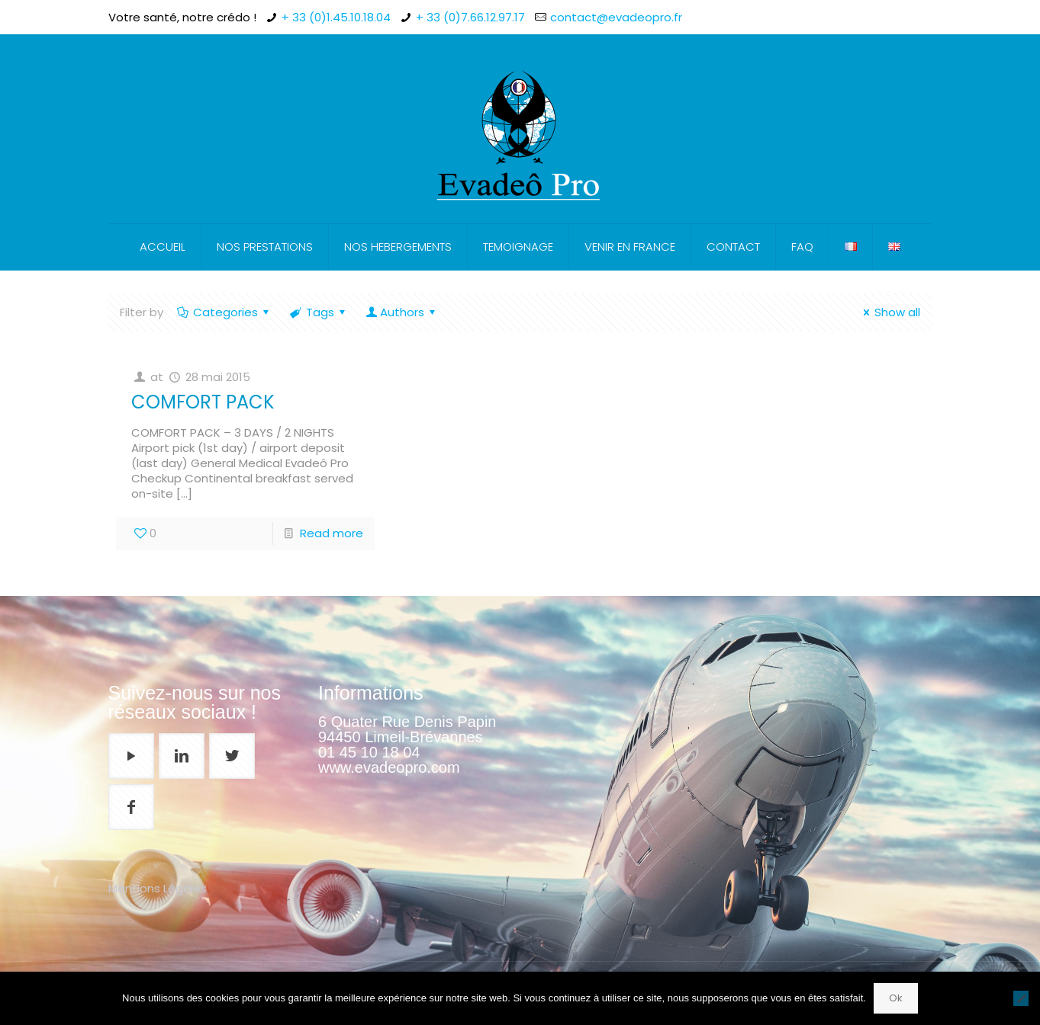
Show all (889, 312)
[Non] (1021, 998)
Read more (331, 533)
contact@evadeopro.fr (616, 17)
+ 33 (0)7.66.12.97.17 (470, 17)
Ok (896, 998)
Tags (319, 312)
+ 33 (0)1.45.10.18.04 (336, 17)
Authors (402, 312)
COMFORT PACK (203, 402)
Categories (224, 312)
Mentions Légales (157, 888)
